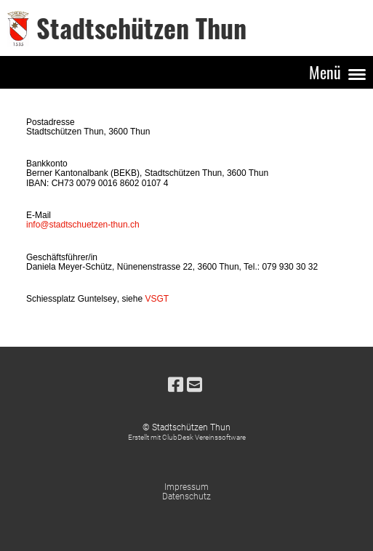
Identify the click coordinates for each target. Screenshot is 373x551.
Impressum (186, 487)
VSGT (157, 299)
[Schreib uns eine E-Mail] (194, 385)
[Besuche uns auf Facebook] (175, 385)
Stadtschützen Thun (141, 27)
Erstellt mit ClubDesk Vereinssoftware (187, 437)
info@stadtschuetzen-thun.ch (83, 225)
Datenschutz (186, 496)
